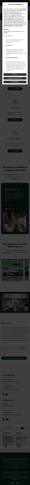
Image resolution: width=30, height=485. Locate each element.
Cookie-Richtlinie (19, 25)
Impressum (6, 29)
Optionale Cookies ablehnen (15, 78)
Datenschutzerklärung (9, 25)
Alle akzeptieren (15, 82)
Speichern (15, 74)
